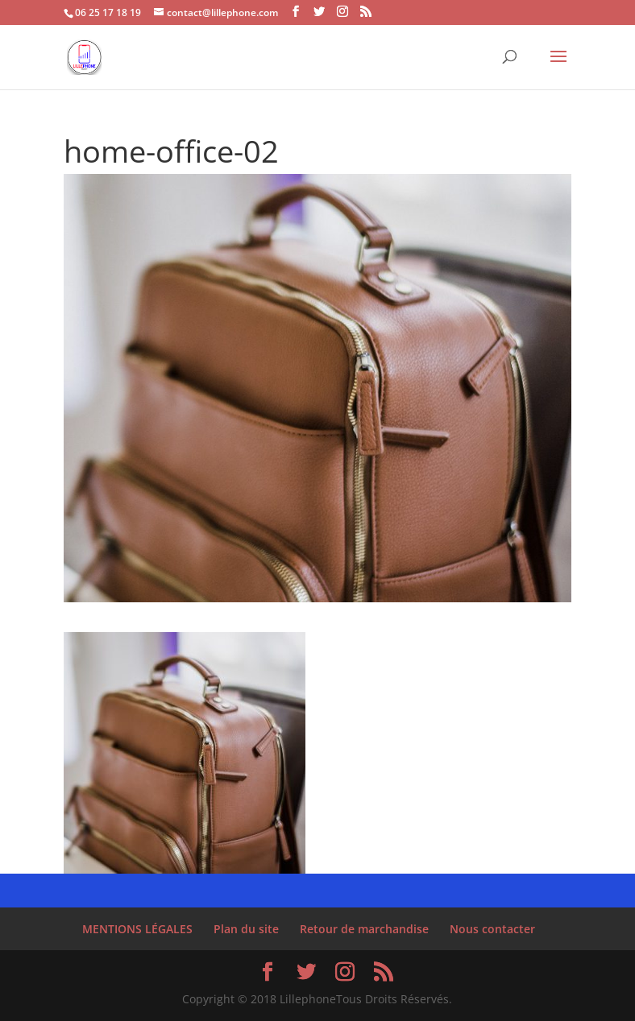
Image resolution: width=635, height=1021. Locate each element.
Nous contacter (492, 928)
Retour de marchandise (364, 928)
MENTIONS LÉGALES (137, 928)
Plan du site (246, 928)
